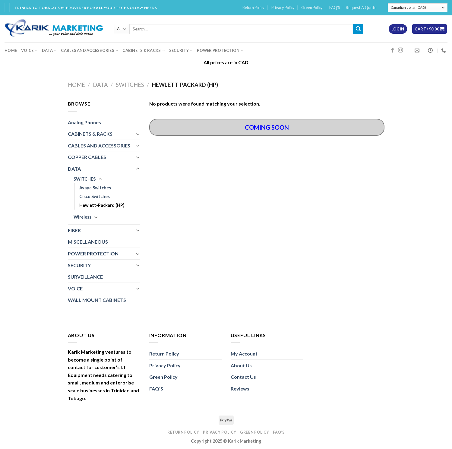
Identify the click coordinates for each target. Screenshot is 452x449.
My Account (244, 353)
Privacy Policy (283, 7)
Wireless (82, 217)
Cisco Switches (94, 196)
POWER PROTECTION (220, 50)
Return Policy (253, 7)
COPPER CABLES (87, 157)
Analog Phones (84, 122)
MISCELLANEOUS (88, 242)
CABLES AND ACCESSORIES (89, 50)
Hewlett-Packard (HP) (102, 205)
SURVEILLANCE (85, 277)
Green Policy (312, 7)
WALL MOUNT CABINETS (97, 300)
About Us (241, 365)
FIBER (74, 230)
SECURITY (181, 50)
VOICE (29, 50)
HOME (11, 50)
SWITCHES (130, 84)
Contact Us (243, 377)
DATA (49, 50)
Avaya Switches (95, 187)
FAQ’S (334, 7)
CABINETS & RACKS (143, 50)
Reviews (240, 388)
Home (76, 84)
